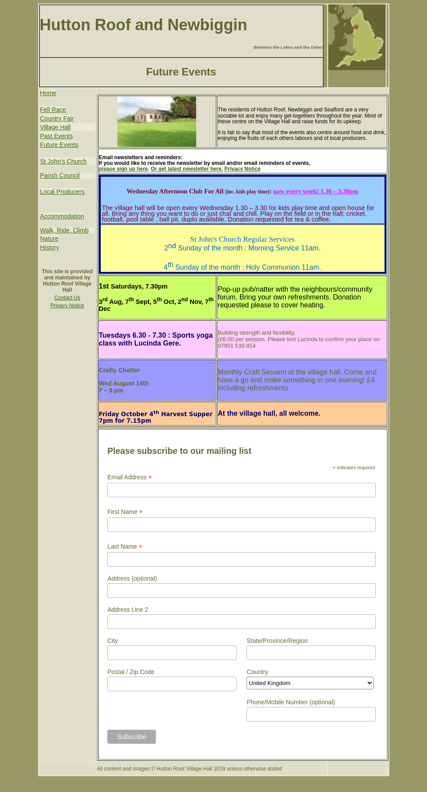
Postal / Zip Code (130, 671)
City (112, 640)
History (50, 247)
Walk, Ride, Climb (64, 230)
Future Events (59, 144)
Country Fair (57, 118)
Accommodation (62, 216)
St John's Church (63, 161)
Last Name (124, 546)
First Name (125, 512)
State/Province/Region (277, 640)
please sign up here (123, 169)
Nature (49, 238)
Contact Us (67, 298)
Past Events (56, 135)
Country (257, 671)
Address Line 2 (127, 609)
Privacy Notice (67, 306)
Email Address (129, 477)
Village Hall (55, 127)
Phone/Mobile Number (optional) (291, 702)
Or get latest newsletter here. (187, 169)
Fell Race (53, 109)
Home (48, 92)
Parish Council (60, 175)
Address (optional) (132, 578)
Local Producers (62, 191)
